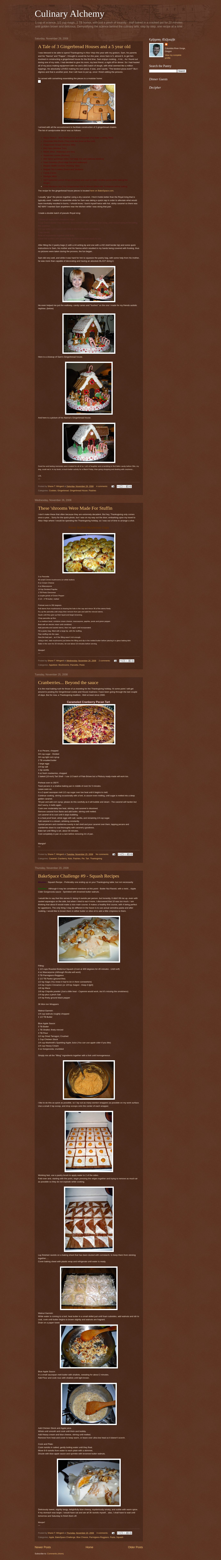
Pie (83, 858)
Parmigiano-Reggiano (99, 1537)
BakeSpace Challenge (65, 1537)
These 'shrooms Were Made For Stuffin (75, 508)
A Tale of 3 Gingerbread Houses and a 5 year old (84, 46)
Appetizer (53, 665)
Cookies (52, 490)
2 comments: (105, 660)
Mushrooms (64, 665)
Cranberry (62, 858)
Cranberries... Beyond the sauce (68, 682)
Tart (87, 858)
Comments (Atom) (55, 1553)
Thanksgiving (96, 858)
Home (89, 1547)
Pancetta (74, 665)
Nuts (70, 858)
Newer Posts (43, 1547)
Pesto (82, 665)
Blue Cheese (82, 1537)
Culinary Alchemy (70, 13)
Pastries (92, 490)
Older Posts (135, 1547)
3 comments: (102, 1533)
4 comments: (102, 486)
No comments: (102, 854)
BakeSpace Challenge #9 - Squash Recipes (78, 875)
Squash (119, 1537)
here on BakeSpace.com (101, 191)
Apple (51, 1537)
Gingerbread (63, 490)
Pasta (112, 1537)
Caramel (53, 858)
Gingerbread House (79, 490)
